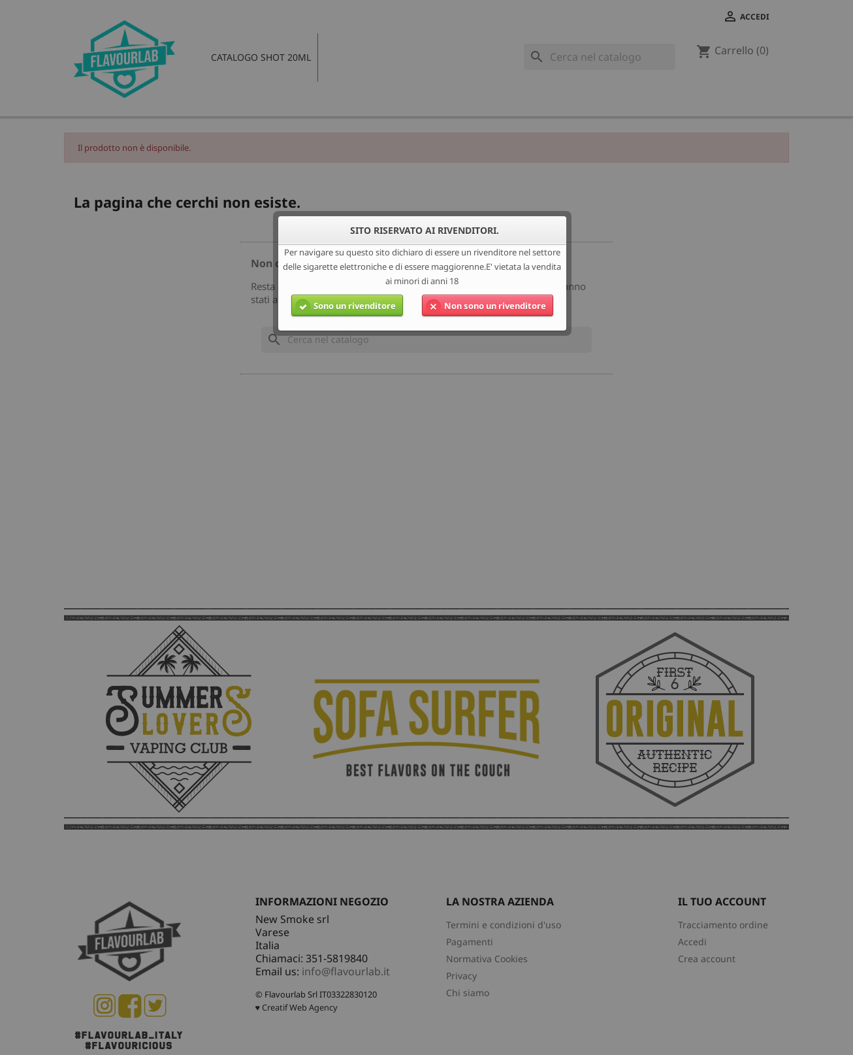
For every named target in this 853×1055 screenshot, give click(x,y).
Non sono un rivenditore (484, 305)
